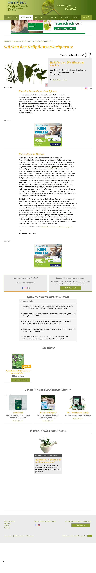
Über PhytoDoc (9, 557)
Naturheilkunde (41, 17)
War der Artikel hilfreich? (72, 72)
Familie (68, 17)
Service (76, 17)
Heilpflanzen (26, 17)
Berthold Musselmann (60, 97)
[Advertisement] (48, 532)
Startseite (8, 58)
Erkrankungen (11, 17)
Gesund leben (56, 17)
